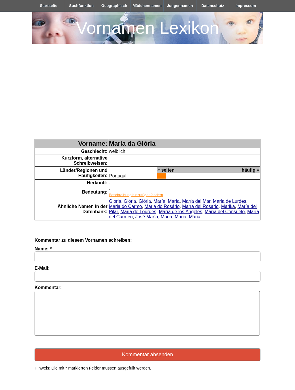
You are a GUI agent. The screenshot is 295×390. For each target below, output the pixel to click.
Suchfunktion (81, 5)
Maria (166, 216)
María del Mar (196, 201)
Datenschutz (212, 5)
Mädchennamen (147, 5)
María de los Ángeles (180, 211)
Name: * (43, 248)
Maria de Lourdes (138, 211)
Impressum (245, 5)
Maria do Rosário (162, 206)
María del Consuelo (225, 211)
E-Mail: (42, 268)
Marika (228, 206)
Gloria (115, 201)
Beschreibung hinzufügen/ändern (136, 195)
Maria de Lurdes (229, 201)
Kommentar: (48, 287)
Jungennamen (180, 5)
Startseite (48, 5)
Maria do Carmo (125, 206)
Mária (194, 216)
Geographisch (114, 5)
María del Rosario (200, 206)
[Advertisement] (147, 95)
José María (146, 216)
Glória (130, 201)
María (159, 201)
